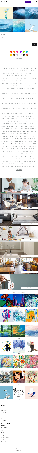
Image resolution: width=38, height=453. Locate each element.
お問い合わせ (3, 435)
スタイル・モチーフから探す (6, 414)
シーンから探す (4, 412)
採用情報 (2, 444)
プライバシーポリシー (4, 441)
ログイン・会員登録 (28, 1)
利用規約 (2, 439)
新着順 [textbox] (33, 4)
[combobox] (33, 5)
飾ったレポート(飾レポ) (4, 427)
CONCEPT (2, 407)
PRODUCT (2, 408)
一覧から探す (4, 415)
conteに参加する (3, 420)
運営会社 (2, 432)
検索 (34, 44)
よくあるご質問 (3, 433)
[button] (19, 58)
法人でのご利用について (5, 437)
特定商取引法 (3, 443)
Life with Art (3, 425)
